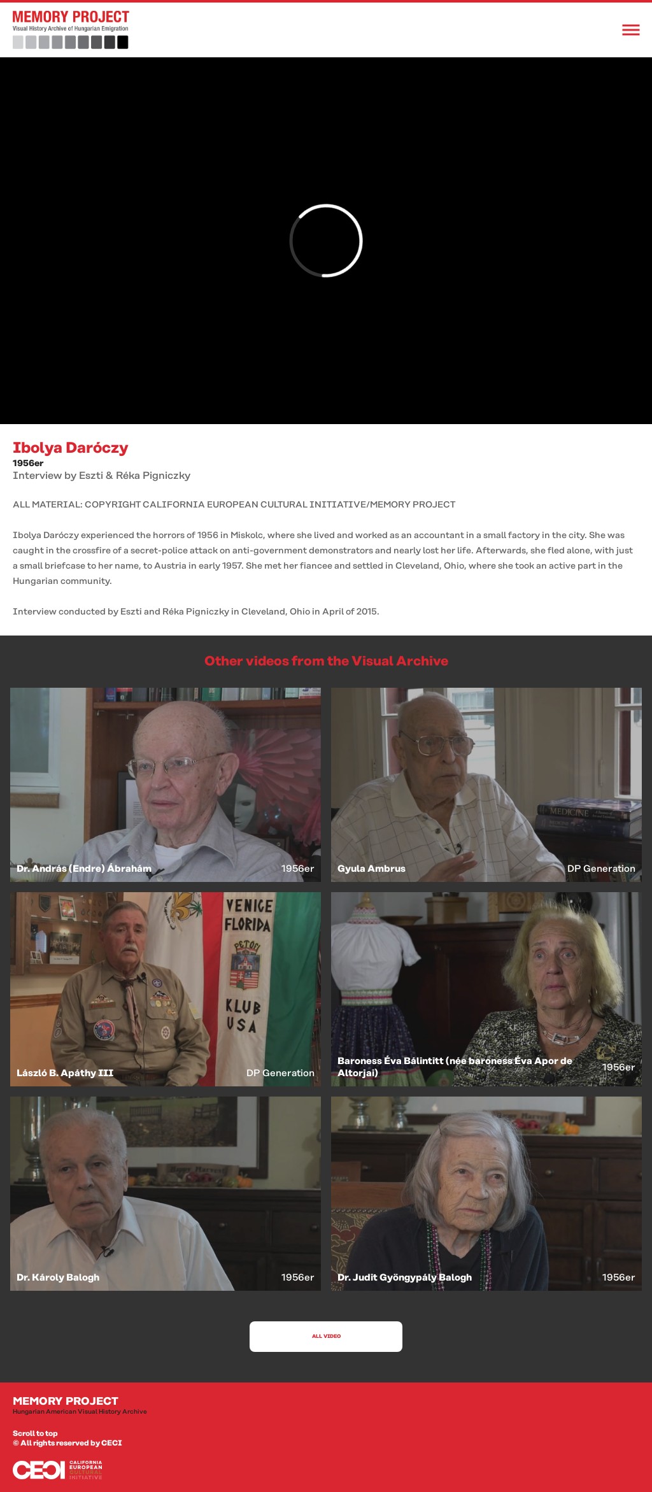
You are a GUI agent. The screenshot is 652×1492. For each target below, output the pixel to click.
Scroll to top (35, 1434)
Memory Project (326, 1406)
